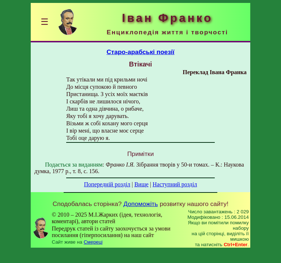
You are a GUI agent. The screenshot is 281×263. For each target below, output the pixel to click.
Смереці (93, 242)
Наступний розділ (175, 184)
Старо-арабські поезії (140, 52)
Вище (141, 184)
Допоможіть (140, 203)
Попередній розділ (107, 184)
